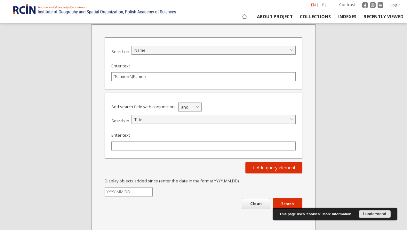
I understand (374, 214)
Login (395, 5)
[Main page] (244, 16)
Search (287, 203)
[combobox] (214, 50)
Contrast (347, 4)
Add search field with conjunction (143, 107)
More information (337, 214)
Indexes (347, 16)
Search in (120, 51)
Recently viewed (383, 16)
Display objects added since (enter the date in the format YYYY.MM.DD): (172, 181)
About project (275, 16)
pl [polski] (324, 5)
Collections (315, 16)
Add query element (273, 168)
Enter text (120, 66)
